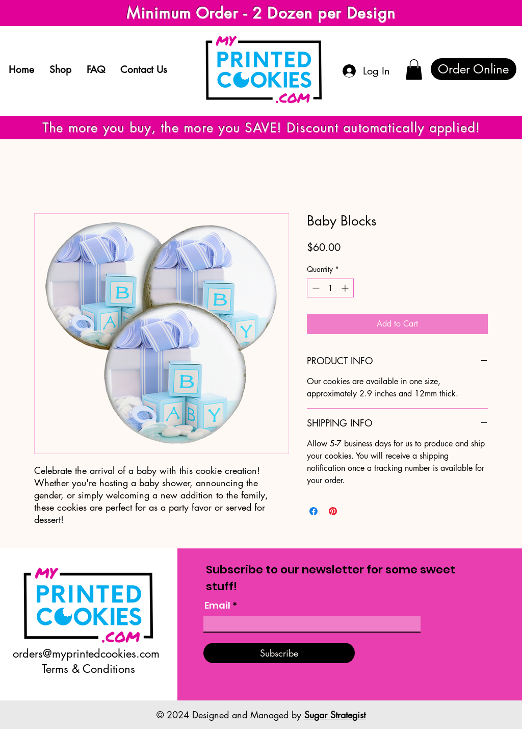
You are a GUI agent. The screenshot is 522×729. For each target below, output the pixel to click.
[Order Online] (473, 69)
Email (217, 605)
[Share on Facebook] (313, 511)
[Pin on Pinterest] (333, 511)
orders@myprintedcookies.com (86, 653)
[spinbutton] (330, 288)
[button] (414, 69)
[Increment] (346, 288)
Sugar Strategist (335, 715)
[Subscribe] (279, 653)
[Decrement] (314, 288)
